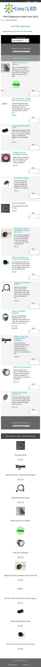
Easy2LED (19, 664)
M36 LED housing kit (22, 367)
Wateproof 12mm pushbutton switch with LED (21, 230)
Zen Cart (31, 664)
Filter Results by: (20, 37)
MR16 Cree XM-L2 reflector (20, 64)
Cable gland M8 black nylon (21, 127)
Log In (35, 1)
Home (28, 1)
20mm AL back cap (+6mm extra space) (20, 258)
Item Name (17, 58)
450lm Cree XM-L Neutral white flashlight (21, 338)
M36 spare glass (19, 203)
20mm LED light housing (18, 312)
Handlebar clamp (21, 178)
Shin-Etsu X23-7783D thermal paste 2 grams (21, 99)
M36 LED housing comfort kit (19, 393)
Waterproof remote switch (22, 283)
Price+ (25, 58)
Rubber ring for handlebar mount (20, 153)
